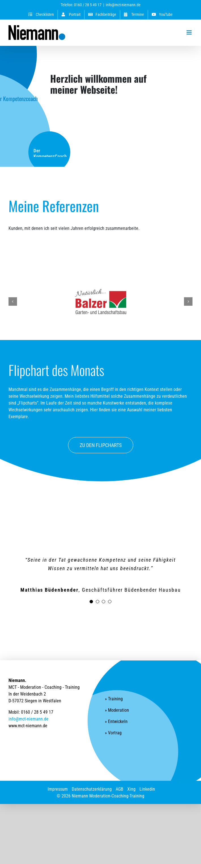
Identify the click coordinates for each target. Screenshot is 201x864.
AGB (119, 789)
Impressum (58, 789)
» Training (114, 699)
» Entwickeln (116, 721)
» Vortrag (113, 732)
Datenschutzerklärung (92, 789)
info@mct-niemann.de (123, 5)
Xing (131, 789)
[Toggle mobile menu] (189, 32)
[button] (13, 301)
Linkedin (147, 789)
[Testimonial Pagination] (91, 601)
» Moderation (117, 710)
